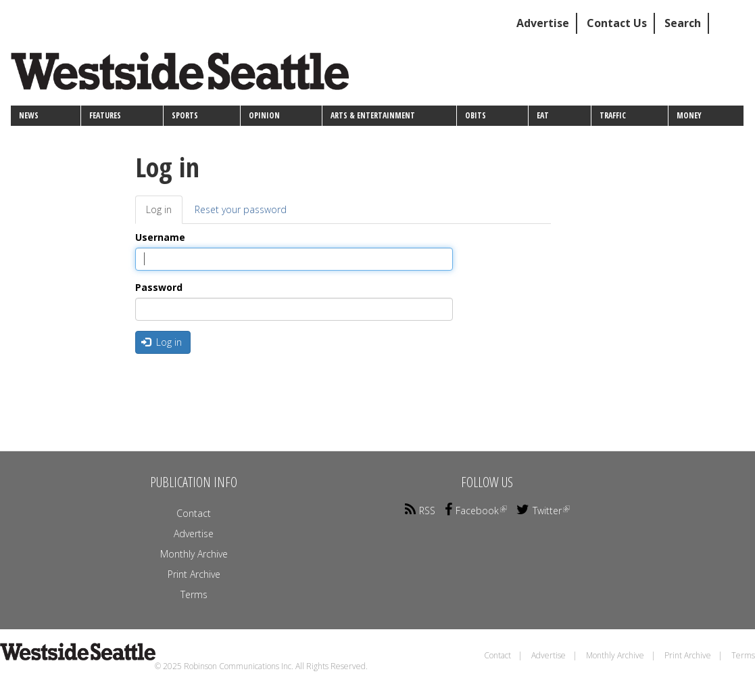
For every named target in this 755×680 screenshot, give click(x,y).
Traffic (613, 115)
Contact (193, 513)
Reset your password (241, 209)
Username (160, 237)
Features (105, 115)
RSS (420, 510)
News (29, 115)
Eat (543, 115)
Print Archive (194, 574)
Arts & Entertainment (373, 115)
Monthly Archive (194, 553)
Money (689, 115)
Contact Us (617, 23)
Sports (185, 115)
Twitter (543, 510)
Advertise (542, 23)
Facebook (476, 510)
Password (158, 287)
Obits (475, 115)
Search (682, 23)
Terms (194, 594)
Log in (164, 213)
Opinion (264, 115)
